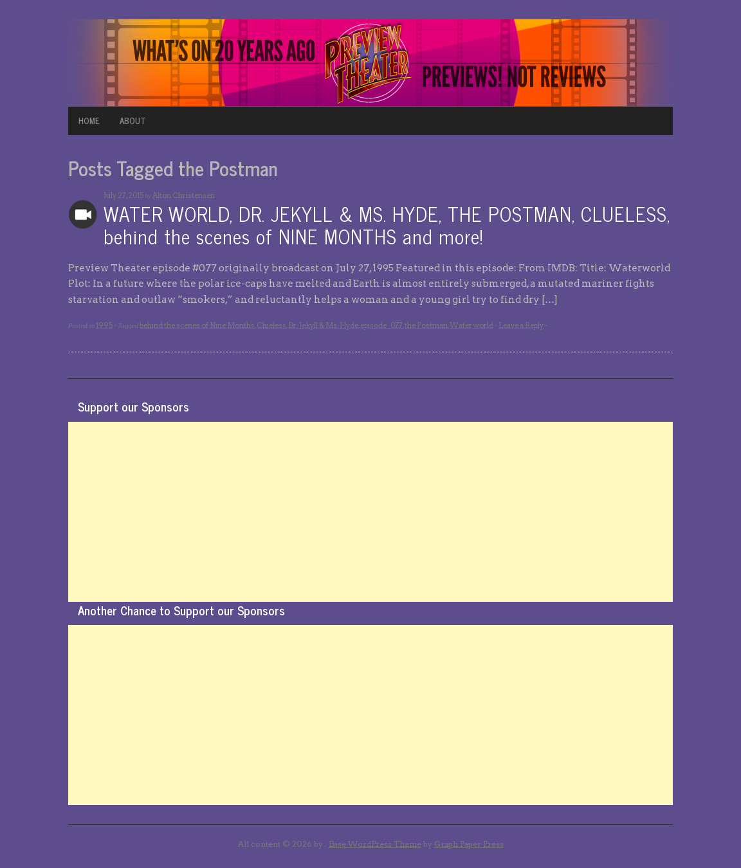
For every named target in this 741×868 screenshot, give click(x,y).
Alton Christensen (183, 195)
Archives (82, 214)
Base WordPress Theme (375, 844)
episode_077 (381, 325)
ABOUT (133, 120)
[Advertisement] (370, 512)
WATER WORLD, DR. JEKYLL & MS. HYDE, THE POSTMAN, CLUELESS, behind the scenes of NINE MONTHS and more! (387, 224)
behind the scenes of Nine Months (197, 325)
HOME (89, 120)
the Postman (426, 325)
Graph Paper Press (469, 844)
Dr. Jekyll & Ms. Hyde (323, 325)
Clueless (271, 325)
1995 (104, 325)
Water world (471, 325)
